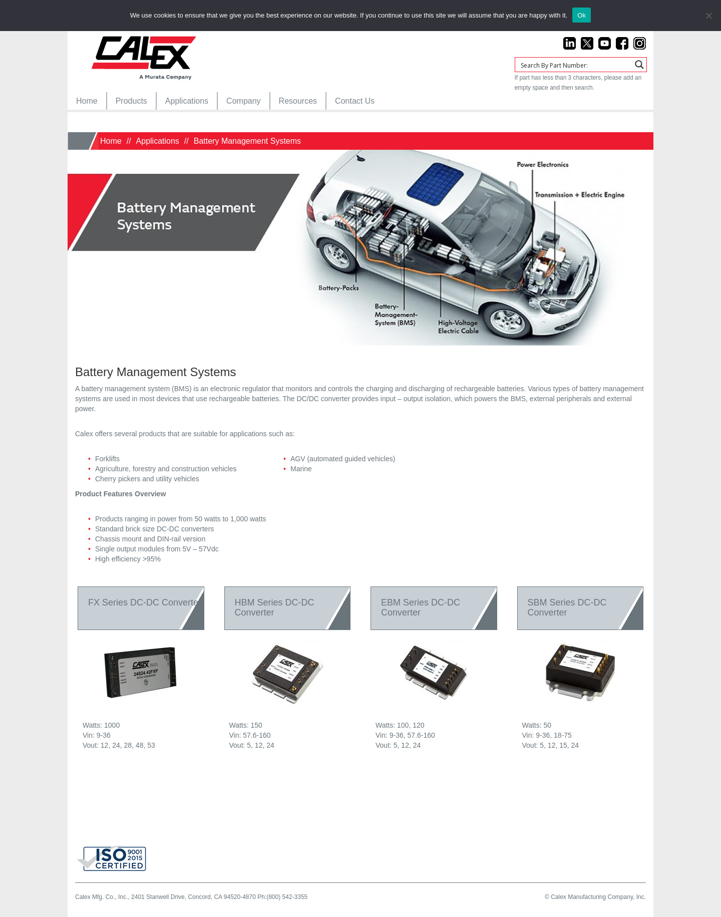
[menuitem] (87, 101)
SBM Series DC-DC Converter (567, 607)
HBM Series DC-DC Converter (274, 607)
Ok (581, 15)
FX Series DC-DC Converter (144, 602)
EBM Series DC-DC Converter (420, 607)
